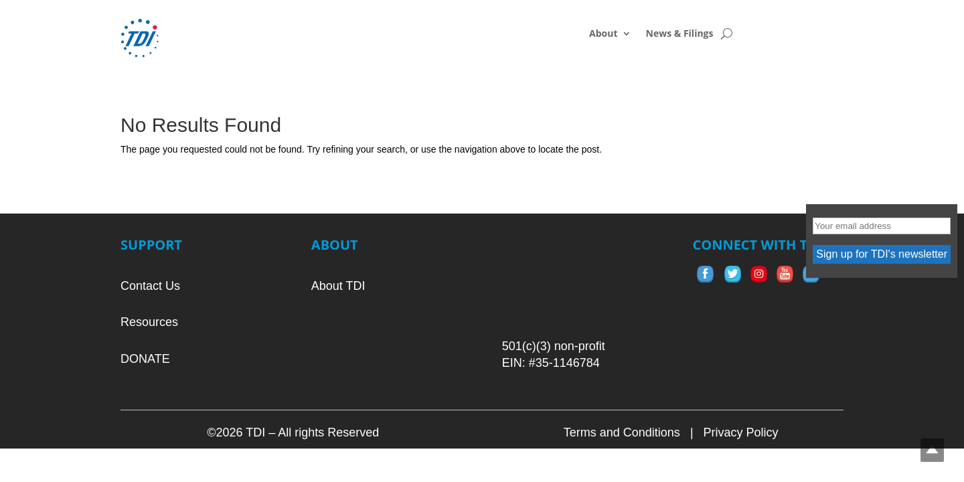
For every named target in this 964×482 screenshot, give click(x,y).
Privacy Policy (741, 432)
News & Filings (680, 34)
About (603, 34)
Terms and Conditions (622, 432)
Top (932, 450)
